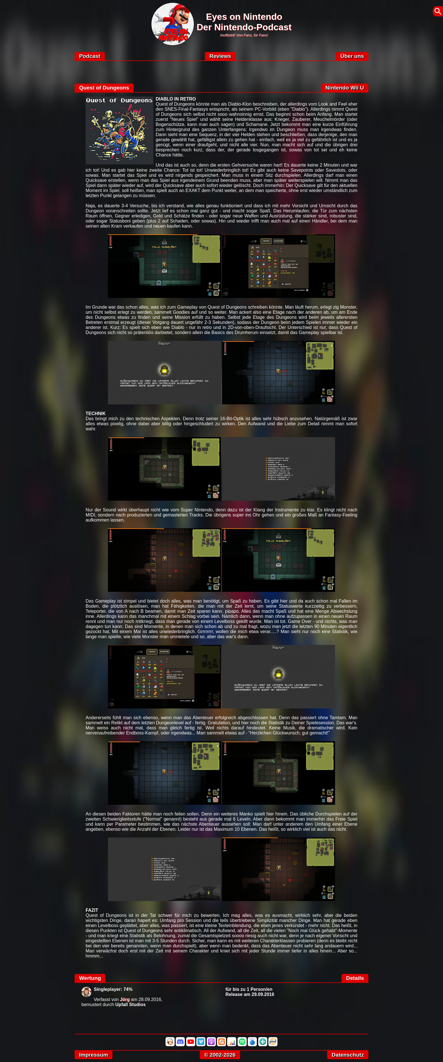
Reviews (220, 56)
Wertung (90, 978)
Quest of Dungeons (104, 88)
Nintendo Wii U (344, 88)
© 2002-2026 (220, 1055)
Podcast (89, 56)
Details (355, 978)
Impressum (93, 1055)
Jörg (125, 999)
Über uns (352, 56)
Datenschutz (348, 1055)
